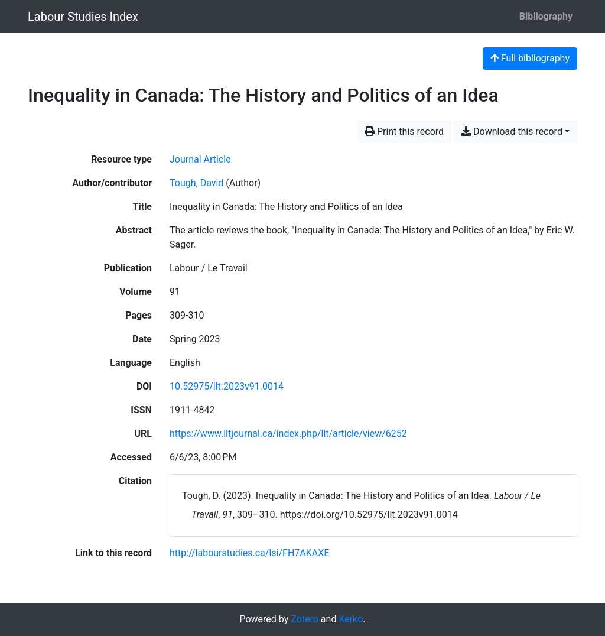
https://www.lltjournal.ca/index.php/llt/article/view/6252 (288, 433)
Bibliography (546, 16)
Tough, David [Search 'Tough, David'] (196, 183)
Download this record (511, 131)
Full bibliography (530, 58)
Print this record (404, 131)
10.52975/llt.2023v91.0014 (227, 386)
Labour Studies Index (83, 16)
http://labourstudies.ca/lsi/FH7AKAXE (249, 553)
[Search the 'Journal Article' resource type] (200, 159)
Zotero (304, 619)
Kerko (351, 619)
